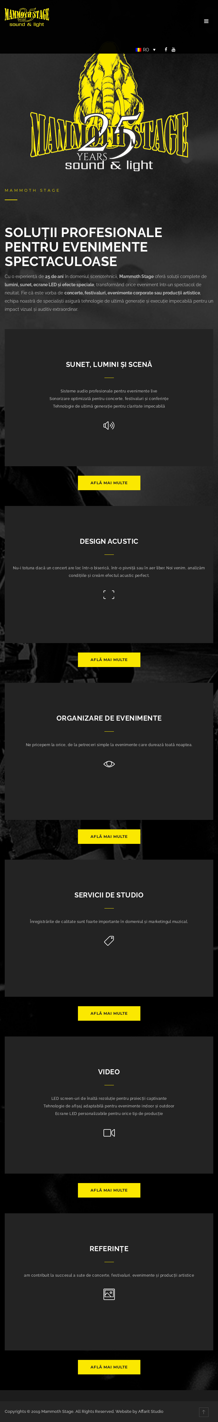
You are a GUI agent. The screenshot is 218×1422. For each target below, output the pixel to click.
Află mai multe (109, 482)
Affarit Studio (150, 1411)
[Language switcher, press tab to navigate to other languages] (146, 50)
